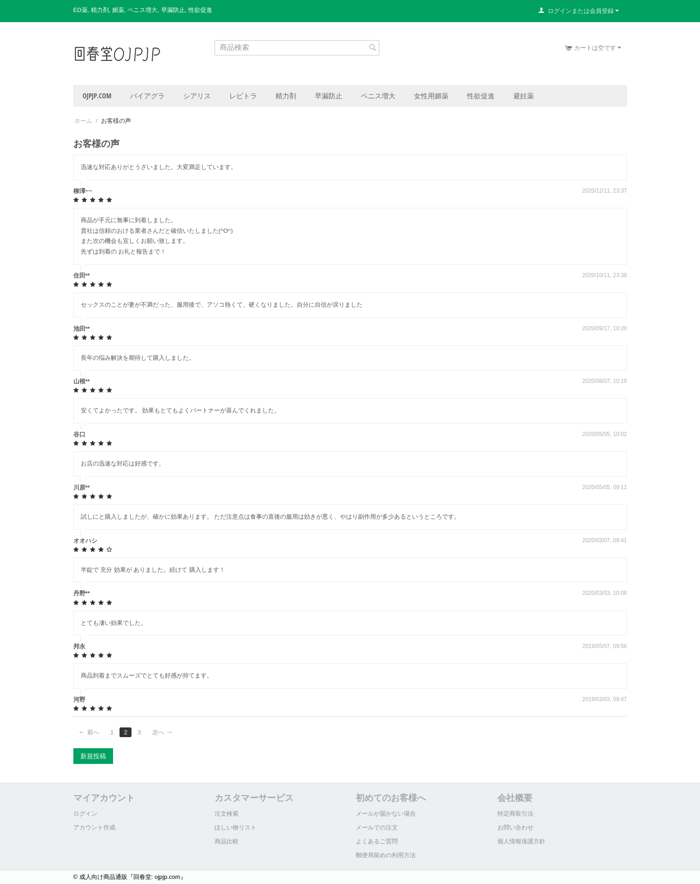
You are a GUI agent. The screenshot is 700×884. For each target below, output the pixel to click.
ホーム (83, 120)
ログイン (85, 813)
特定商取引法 (515, 813)
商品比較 (227, 841)
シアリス (197, 95)
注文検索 (227, 813)
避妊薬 (523, 95)
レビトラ (243, 95)
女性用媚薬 (431, 95)
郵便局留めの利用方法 (386, 855)
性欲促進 (481, 95)
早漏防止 (328, 95)
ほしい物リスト (236, 827)
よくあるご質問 (377, 841)
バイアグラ (147, 95)
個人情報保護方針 (521, 841)
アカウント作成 (94, 827)
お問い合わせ (515, 827)
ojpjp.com (97, 95)
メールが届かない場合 (386, 813)
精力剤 (285, 95)
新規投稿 (93, 756)
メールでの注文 (377, 827)
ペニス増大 (378, 95)
